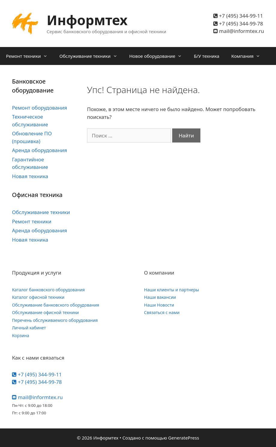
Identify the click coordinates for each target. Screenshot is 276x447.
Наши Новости (159, 305)
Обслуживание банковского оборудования (55, 305)
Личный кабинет (29, 328)
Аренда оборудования (39, 150)
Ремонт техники (29, 56)
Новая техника (30, 176)
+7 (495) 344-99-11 (238, 15)
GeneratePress (183, 438)
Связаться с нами (161, 312)
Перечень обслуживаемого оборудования (55, 320)
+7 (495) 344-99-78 (238, 23)
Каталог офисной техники (38, 297)
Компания (248, 56)
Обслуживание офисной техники (45, 312)
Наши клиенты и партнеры (171, 290)
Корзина (20, 335)
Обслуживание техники (91, 56)
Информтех (87, 20)
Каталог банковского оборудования (48, 290)
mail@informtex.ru (238, 31)
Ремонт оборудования (39, 107)
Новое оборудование (158, 56)
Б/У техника (206, 56)
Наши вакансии (160, 297)
